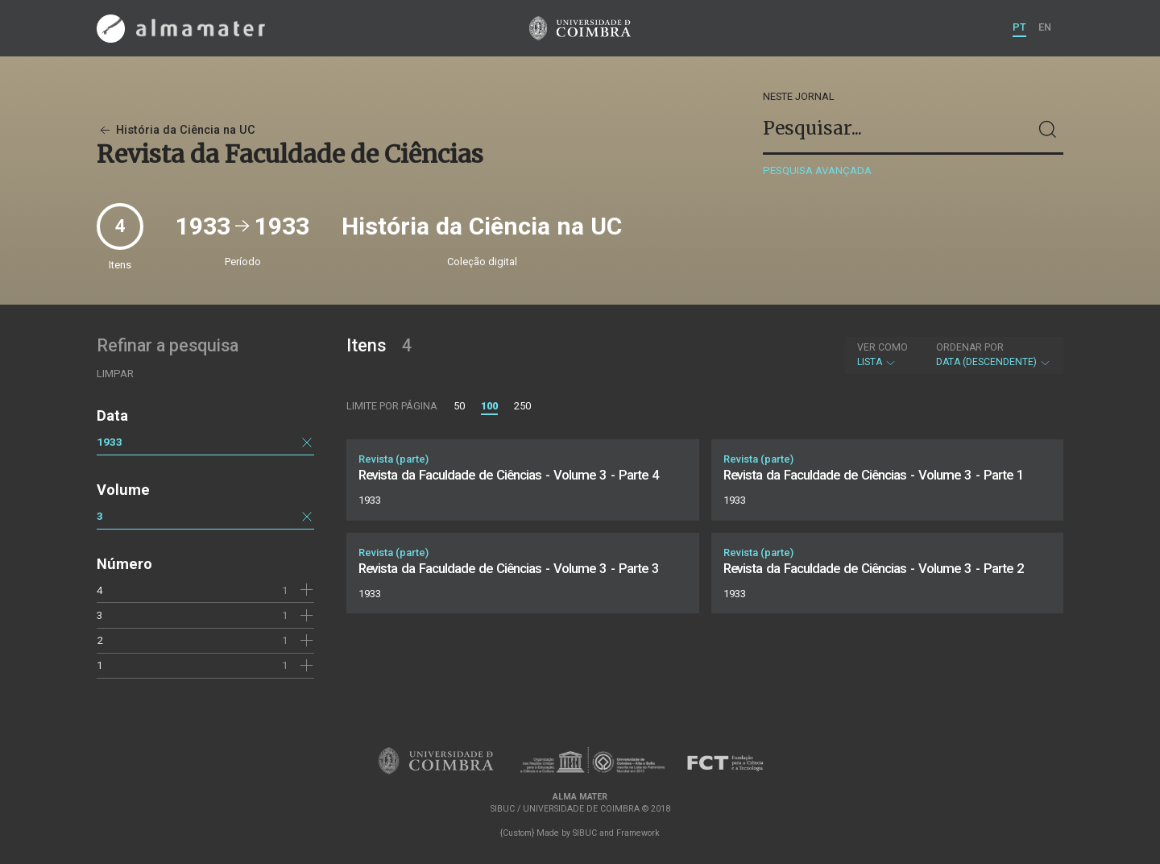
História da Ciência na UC (176, 130)
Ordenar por (970, 347)
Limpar (115, 374)
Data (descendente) (993, 354)
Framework (638, 833)
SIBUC (585, 833)
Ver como (882, 347)
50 (459, 406)
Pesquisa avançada (817, 170)
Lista (882, 354)
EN (1044, 27)
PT (1019, 27)
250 (522, 406)
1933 (109, 441)
